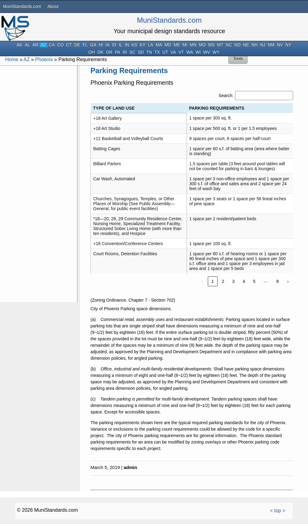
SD (141, 52)
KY (143, 45)
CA (52, 45)
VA (173, 52)
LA (150, 45)
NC (229, 45)
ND (237, 45)
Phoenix (44, 59)
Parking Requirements (129, 70)
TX (157, 52)
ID (114, 45)
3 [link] (233, 281)
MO (202, 45)
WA (189, 52)
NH (255, 45)
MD (168, 45)
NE (246, 45)
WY (216, 52)
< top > (277, 510)
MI (185, 45)
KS (134, 45)
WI (198, 52)
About (53, 6)
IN (127, 45)
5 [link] (254, 281)
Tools (238, 58)
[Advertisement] (38, 159)
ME (177, 45)
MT (220, 45)
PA (117, 52)
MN (193, 45)
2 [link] (223, 281)
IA (108, 45)
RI (125, 52)
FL (85, 45)
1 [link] (212, 281)
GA (93, 45)
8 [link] (277, 281)
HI (101, 45)
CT (69, 45)
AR (35, 45)
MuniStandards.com (22, 6)
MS (211, 45)
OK (100, 52)
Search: (226, 95)
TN (149, 52)
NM (271, 45)
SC (132, 52)
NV (280, 45)
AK (19, 45)
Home (11, 59)
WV (206, 52)
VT (181, 52)
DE (77, 45)
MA (159, 45)
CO (60, 45)
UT (165, 52)
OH (92, 52)
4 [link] (244, 281)
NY (288, 45)
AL (27, 45)
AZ (43, 45)
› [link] (288, 281)
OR (109, 52)
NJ (262, 45)
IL (121, 45)
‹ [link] (202, 281)
